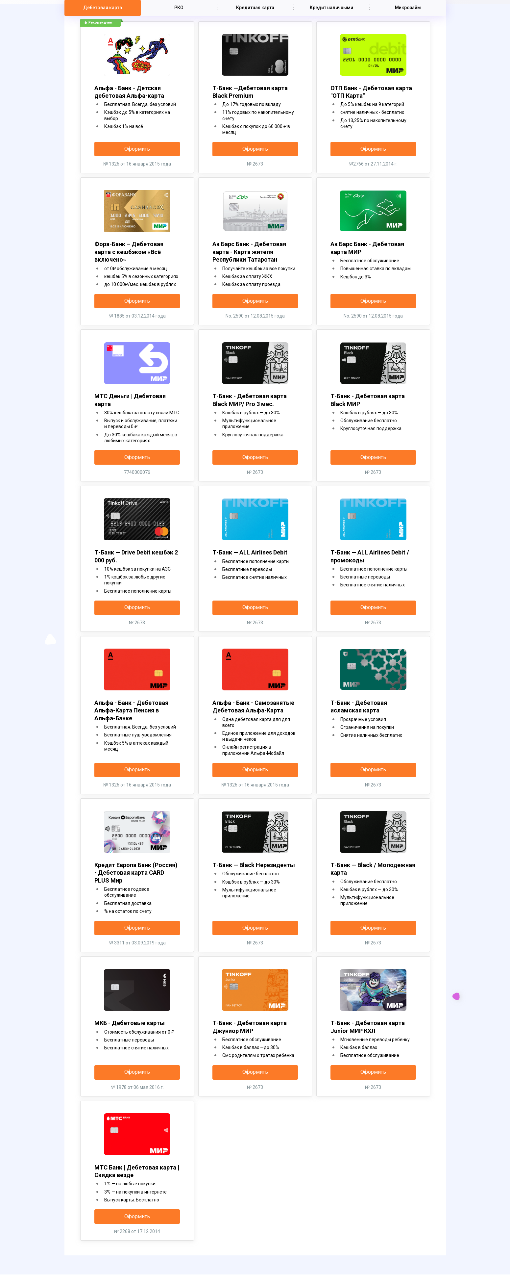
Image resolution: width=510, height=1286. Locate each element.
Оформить (137, 149)
